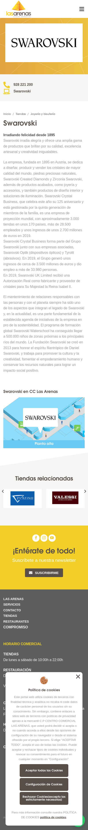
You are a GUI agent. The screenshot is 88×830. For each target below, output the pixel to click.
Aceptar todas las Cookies (44, 770)
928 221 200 (23, 84)
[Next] (85, 500)
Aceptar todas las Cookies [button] (78, 676)
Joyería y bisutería (43, 114)
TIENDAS (10, 616)
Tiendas (21, 114)
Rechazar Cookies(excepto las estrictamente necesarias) (44, 798)
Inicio (7, 114)
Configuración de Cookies (44, 784)
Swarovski (22, 91)
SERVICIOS (11, 604)
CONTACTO (12, 610)
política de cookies (53, 817)
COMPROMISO (16, 627)
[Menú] (82, 9)
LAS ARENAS (13, 599)
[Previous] (3, 500)
